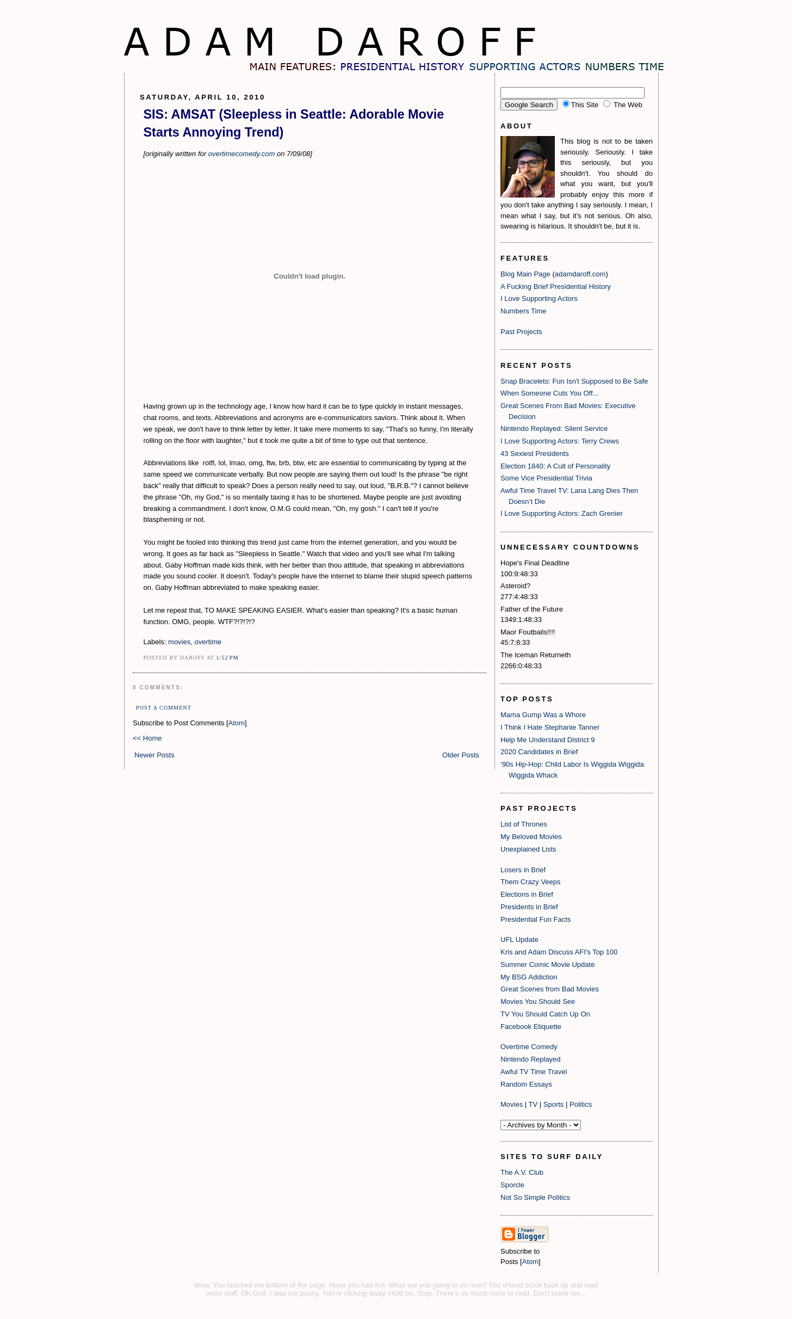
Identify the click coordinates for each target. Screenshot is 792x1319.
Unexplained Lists (528, 849)
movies (179, 642)
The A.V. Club (521, 1172)
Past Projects (521, 332)
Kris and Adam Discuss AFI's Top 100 (558, 952)
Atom (236, 723)
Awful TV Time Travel (533, 1072)
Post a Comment (163, 708)
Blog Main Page (525, 274)
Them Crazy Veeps (530, 882)
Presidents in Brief (529, 907)
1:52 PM (227, 658)
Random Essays (526, 1084)
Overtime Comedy (529, 1047)
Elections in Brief (526, 894)
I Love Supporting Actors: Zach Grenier (561, 513)
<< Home (147, 738)
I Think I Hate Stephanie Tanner (549, 727)
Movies (511, 1104)
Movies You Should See (537, 1001)
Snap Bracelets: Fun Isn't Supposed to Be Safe (574, 381)
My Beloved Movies (531, 837)
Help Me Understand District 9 (547, 740)
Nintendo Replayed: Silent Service (554, 428)
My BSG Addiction (529, 977)
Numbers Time (523, 311)
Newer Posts (154, 755)
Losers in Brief (523, 870)
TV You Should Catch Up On (545, 1014)
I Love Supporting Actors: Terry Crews (559, 441)
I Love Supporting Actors (539, 298)
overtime (207, 642)
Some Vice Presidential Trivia (546, 478)
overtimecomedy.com (240, 154)
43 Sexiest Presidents (534, 453)
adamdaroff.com (580, 274)
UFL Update (519, 939)
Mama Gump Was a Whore (543, 715)
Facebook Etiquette (530, 1026)
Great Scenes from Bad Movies (549, 989)
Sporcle (512, 1185)
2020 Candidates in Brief (539, 752)
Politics (581, 1104)
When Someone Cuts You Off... (549, 393)
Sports (553, 1104)
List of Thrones (523, 824)
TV (533, 1104)
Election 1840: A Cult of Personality (555, 466)
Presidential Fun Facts (535, 919)
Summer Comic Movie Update (547, 964)
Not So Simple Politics (535, 1197)
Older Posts (460, 755)
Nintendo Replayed (530, 1059)
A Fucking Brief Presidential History (555, 286)
